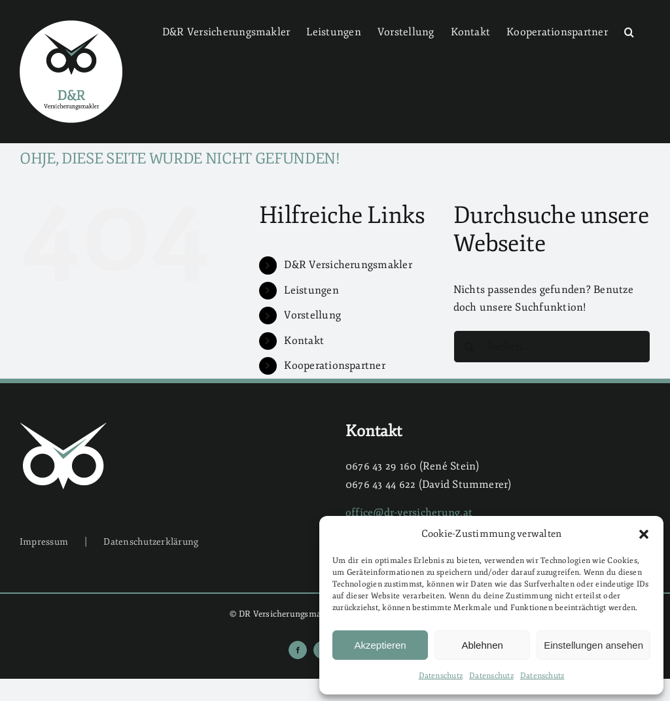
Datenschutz (441, 676)
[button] (643, 534)
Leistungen (311, 290)
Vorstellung (312, 315)
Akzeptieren (380, 645)
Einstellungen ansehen (593, 645)
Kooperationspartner (334, 365)
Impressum (44, 541)
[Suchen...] (551, 346)
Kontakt (304, 340)
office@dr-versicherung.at (408, 512)
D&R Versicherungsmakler (348, 264)
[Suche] (469, 346)
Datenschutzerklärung (150, 541)
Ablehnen (481, 645)
